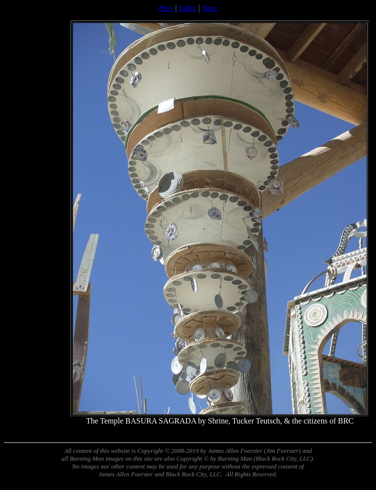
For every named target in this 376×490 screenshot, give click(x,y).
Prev (166, 8)
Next (209, 8)
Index (187, 8)
